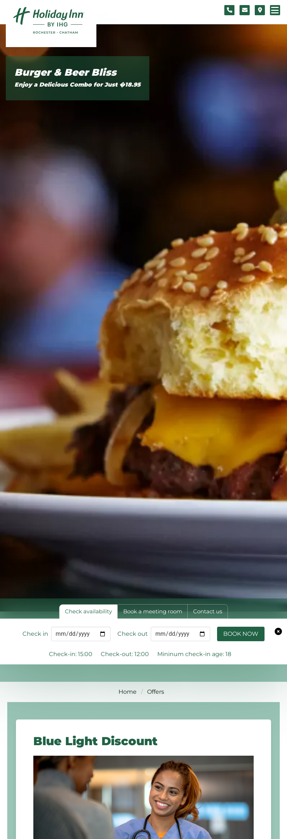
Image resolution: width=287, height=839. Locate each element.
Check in (35, 633)
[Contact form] (245, 10)
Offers (155, 691)
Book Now (240, 633)
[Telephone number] (229, 10)
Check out (132, 633)
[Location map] (260, 10)
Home (127, 691)
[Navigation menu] (275, 10)
